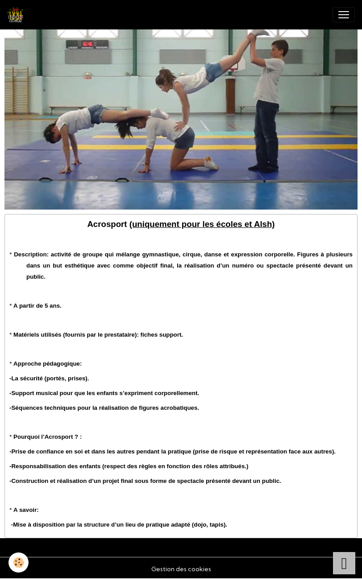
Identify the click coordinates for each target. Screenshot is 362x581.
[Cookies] (19, 562)
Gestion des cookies (181, 569)
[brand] (17, 14)
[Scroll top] (344, 563)
